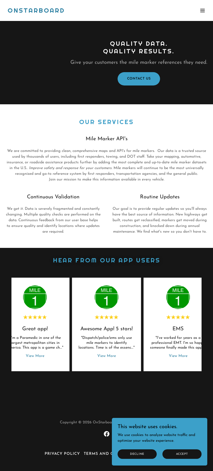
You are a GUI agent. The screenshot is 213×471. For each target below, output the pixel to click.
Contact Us (139, 78)
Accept (182, 453)
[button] (202, 10)
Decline (137, 453)
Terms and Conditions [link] (111, 454)
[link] (36, 12)
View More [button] (35, 356)
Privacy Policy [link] (62, 454)
